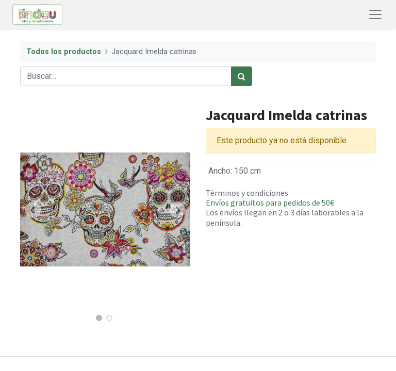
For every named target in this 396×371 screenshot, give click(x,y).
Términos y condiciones (247, 193)
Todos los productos (63, 51)
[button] (33, 210)
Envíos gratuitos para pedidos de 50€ (270, 202)
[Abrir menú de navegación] (375, 14)
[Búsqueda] (241, 76)
